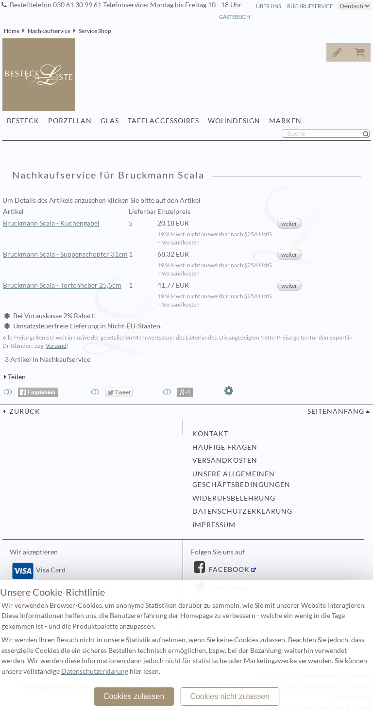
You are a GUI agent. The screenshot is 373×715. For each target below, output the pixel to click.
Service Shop (95, 30)
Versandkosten (224, 460)
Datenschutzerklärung (242, 511)
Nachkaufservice (49, 30)
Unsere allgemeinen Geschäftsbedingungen (241, 479)
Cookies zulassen (133, 696)
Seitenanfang (335, 411)
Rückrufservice (310, 6)
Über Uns (268, 6)
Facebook (228, 569)
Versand (56, 345)
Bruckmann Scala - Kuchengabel (51, 223)
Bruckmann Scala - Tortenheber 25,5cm (62, 285)
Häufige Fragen (224, 447)
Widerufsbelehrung (233, 498)
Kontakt (210, 434)
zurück (23, 411)
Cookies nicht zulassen (230, 696)
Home (11, 30)
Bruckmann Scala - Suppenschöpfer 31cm (65, 254)
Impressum (214, 525)
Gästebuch (234, 17)
